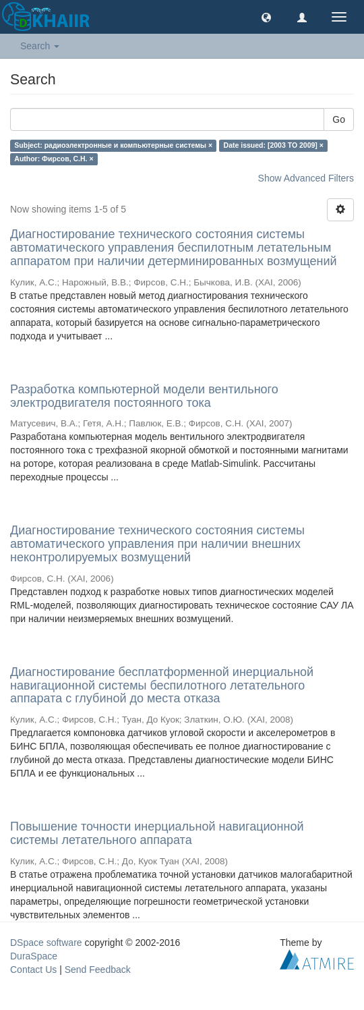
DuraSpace (33, 956)
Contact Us (33, 969)
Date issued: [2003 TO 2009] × (274, 145)
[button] (266, 16)
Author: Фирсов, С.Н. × (53, 159)
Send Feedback (98, 969)
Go (338, 119)
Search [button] (39, 45)
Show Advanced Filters (306, 178)
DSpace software (46, 942)
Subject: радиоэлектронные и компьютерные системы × (113, 145)
